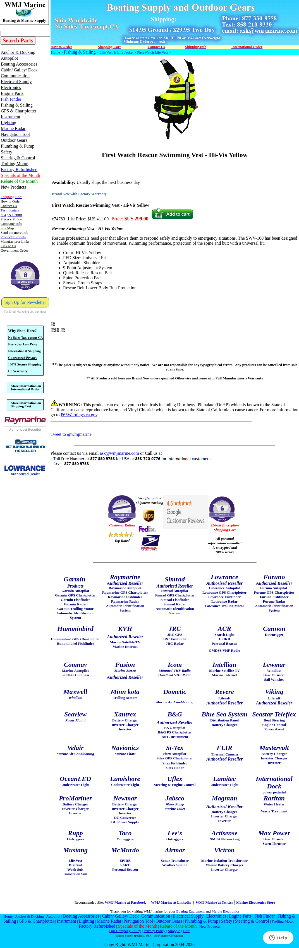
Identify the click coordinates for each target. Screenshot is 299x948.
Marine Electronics (225, 911)
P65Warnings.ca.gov (79, 414)
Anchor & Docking (29, 916)
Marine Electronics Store (255, 902)
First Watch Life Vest (152, 52)
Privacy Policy (154, 931)
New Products (209, 926)
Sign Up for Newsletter (25, 302)
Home (55, 52)
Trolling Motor (283, 921)
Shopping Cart (179, 931)
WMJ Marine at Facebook (126, 902)
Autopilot (53, 916)
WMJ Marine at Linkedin (171, 902)
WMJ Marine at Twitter (214, 902)
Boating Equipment (190, 911)
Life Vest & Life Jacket (116, 52)
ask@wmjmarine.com (119, 453)
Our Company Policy (125, 931)
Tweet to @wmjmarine (71, 434)
